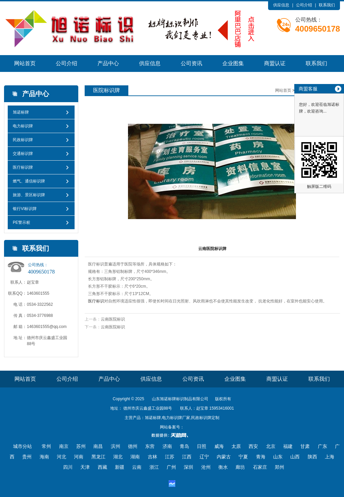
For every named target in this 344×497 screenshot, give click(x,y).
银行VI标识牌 (25, 208)
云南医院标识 (113, 319)
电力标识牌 (23, 126)
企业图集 (233, 63)
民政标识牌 (23, 139)
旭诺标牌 (21, 112)
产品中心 (108, 63)
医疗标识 (96, 301)
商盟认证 (275, 63)
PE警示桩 (21, 222)
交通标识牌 (23, 153)
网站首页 (25, 63)
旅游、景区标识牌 (29, 195)
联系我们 (327, 5)
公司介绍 (304, 5)
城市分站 (22, 446)
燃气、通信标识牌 (29, 181)
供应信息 (281, 5)
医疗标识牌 (23, 167)
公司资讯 (191, 63)
